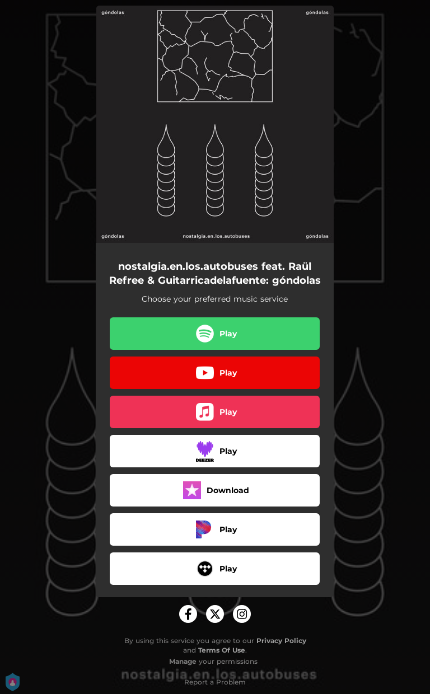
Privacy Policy (281, 640)
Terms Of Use (221, 650)
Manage (183, 661)
